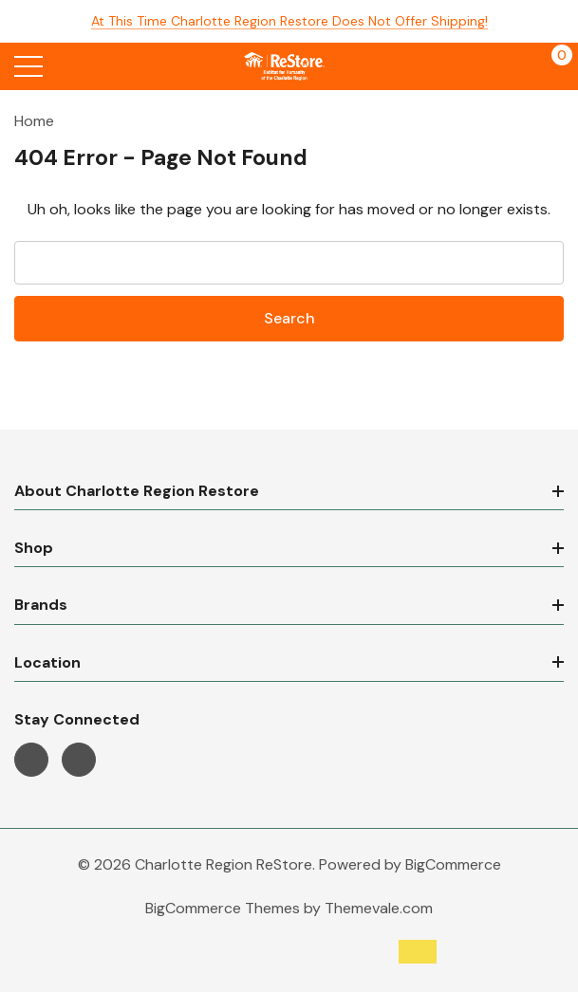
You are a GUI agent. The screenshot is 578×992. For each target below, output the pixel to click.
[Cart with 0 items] (552, 66)
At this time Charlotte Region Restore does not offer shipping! (289, 20)
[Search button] (69, 66)
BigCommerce (453, 864)
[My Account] (514, 66)
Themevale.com (379, 908)
